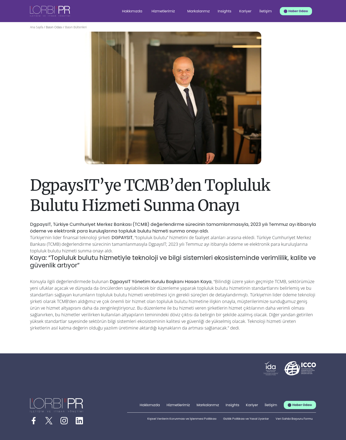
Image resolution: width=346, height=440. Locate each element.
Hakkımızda (132, 11)
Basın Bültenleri (76, 27)
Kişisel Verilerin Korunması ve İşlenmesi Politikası (181, 419)
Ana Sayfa (36, 27)
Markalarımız (198, 11)
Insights (224, 11)
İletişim (266, 11)
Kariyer (245, 11)
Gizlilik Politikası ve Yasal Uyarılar (246, 419)
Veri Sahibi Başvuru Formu (294, 419)
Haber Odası (298, 11)
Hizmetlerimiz (163, 11)
